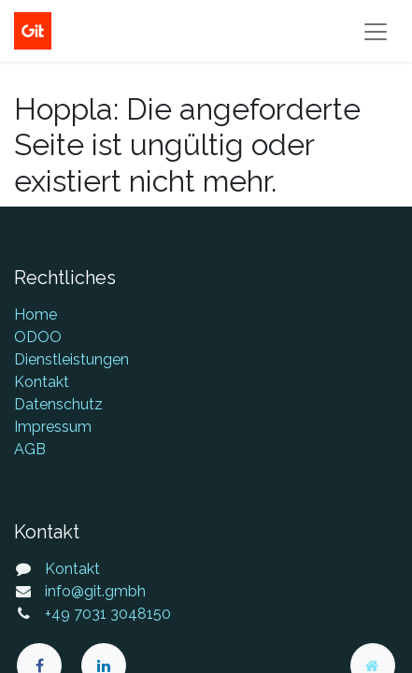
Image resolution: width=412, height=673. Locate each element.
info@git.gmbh (95, 591)
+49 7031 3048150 (108, 614)
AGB (30, 449)
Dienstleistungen (71, 359)
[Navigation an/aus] (375, 30)
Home (35, 314)
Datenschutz (58, 404)
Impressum (53, 427)
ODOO (38, 337)
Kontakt (41, 382)
